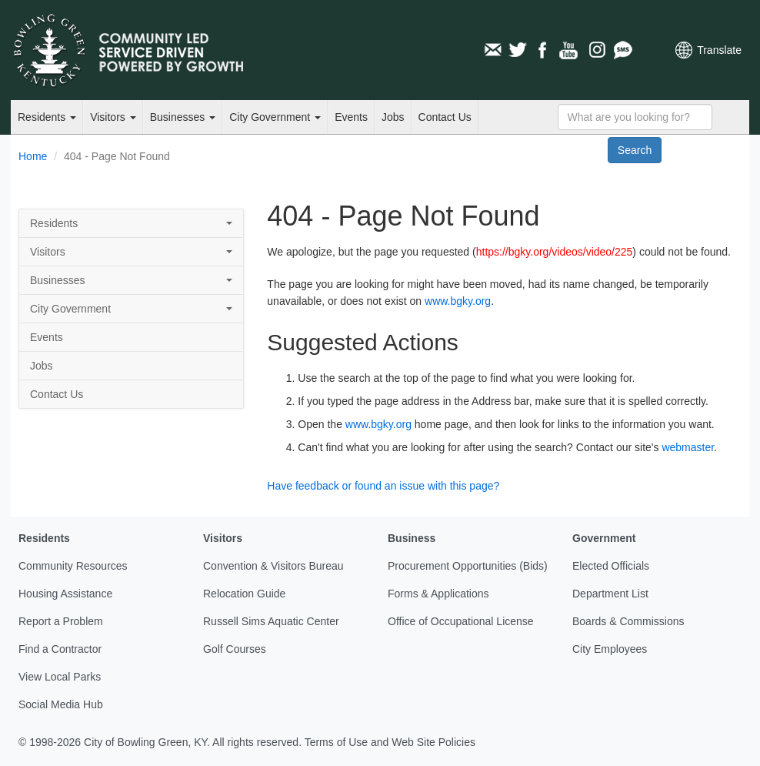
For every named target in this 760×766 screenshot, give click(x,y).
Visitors (113, 117)
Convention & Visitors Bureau (273, 566)
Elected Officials (610, 566)
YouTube (570, 50)
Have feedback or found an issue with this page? (383, 486)
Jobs (393, 117)
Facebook (543, 50)
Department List (610, 593)
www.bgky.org (458, 301)
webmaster (688, 447)
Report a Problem (60, 621)
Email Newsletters (492, 50)
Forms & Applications (438, 593)
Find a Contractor (60, 649)
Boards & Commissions (628, 621)
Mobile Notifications (622, 50)
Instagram (596, 50)
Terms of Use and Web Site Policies (390, 742)
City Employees (609, 649)
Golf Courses (234, 649)
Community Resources (73, 566)
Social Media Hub (60, 704)
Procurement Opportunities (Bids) (468, 566)
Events (351, 117)
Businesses (182, 117)
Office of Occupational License (461, 621)
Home (32, 156)
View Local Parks (59, 677)
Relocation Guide (244, 593)
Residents (47, 117)
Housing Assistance (65, 593)
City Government (275, 117)
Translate (719, 50)
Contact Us (445, 117)
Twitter (517, 50)
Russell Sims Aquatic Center (271, 621)
